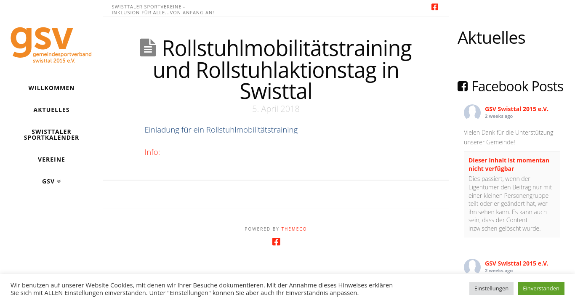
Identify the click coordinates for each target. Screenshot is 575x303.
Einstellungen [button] (491, 288)
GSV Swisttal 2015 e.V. (516, 109)
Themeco (294, 229)
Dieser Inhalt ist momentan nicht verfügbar (509, 164)
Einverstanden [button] (541, 288)
